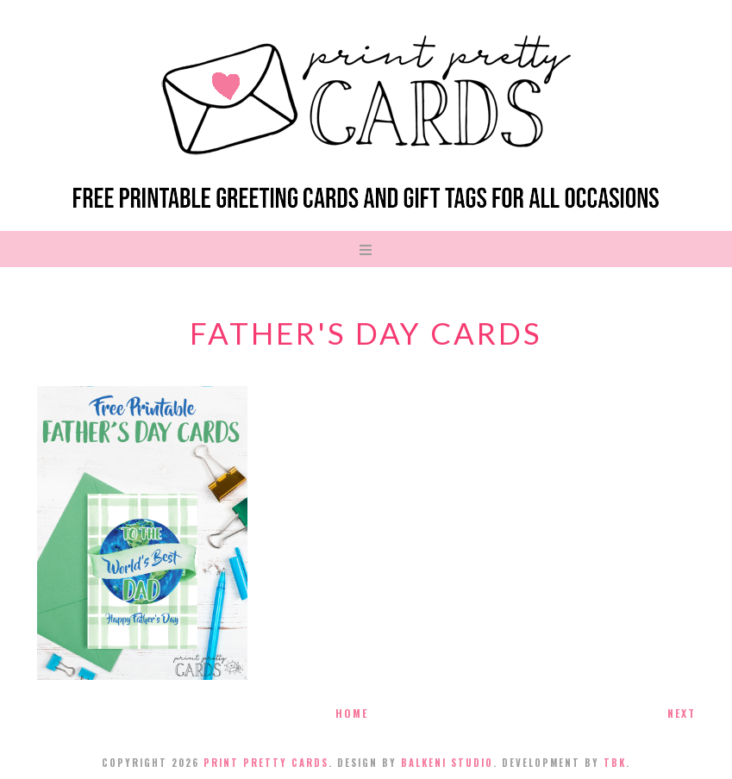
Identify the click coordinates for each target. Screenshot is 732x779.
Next (681, 713)
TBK (615, 763)
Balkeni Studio (447, 763)
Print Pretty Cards (265, 763)
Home (351, 713)
